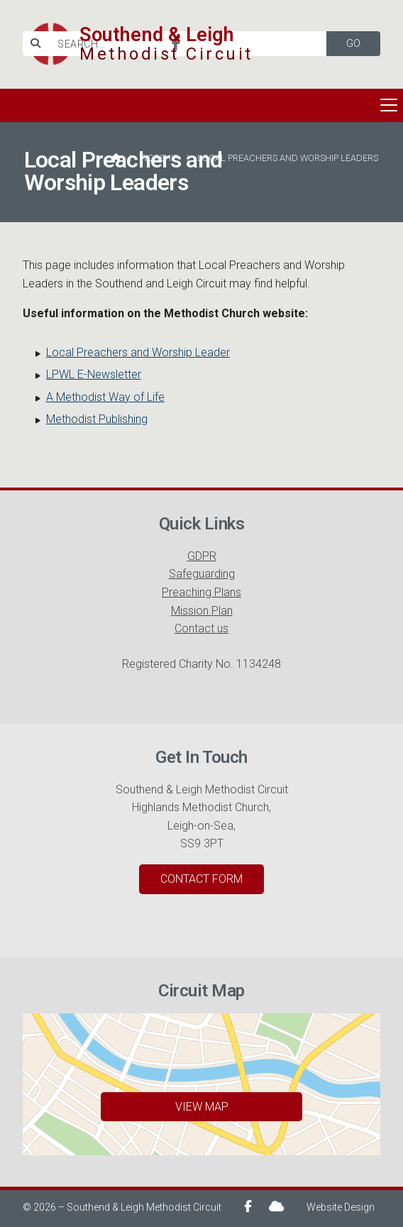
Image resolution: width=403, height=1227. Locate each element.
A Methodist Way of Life (105, 397)
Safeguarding (202, 574)
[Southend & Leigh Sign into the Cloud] (276, 1206)
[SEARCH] (183, 43)
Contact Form (201, 879)
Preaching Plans (201, 592)
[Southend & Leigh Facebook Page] (176, 44)
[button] (201, 105)
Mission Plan (202, 610)
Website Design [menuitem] (341, 1207)
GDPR (201, 556)
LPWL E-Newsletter (93, 374)
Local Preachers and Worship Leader (138, 352)
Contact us (201, 628)
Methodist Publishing (97, 419)
